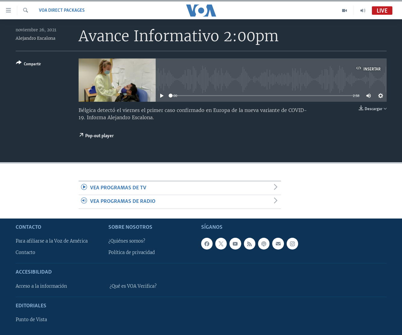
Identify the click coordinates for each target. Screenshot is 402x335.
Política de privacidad (131, 252)
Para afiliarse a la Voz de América (52, 241)
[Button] (28, 64)
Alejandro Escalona (35, 38)
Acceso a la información (41, 286)
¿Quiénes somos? (126, 241)
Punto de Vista (31, 319)
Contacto (25, 252)
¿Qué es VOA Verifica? (133, 286)
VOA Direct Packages (62, 10)
